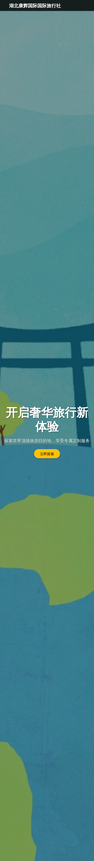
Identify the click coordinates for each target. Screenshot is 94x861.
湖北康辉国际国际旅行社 (35, 5)
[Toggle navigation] (81, 5)
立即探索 (47, 453)
